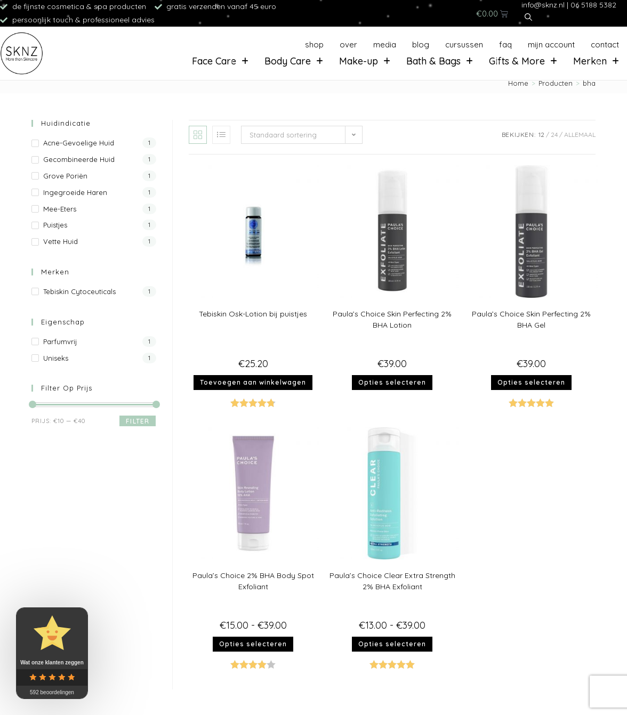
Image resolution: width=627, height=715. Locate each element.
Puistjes (55, 225)
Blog (420, 44)
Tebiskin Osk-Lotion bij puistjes (253, 314)
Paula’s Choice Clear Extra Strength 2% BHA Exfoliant (392, 581)
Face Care (220, 61)
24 (554, 135)
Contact (605, 44)
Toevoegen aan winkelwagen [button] (253, 382)
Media (384, 44)
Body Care (293, 61)
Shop (314, 44)
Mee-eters (59, 209)
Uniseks (55, 358)
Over (348, 44)
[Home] (518, 83)
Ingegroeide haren (75, 192)
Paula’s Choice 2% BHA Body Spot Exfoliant (253, 581)
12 (541, 135)
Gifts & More (523, 61)
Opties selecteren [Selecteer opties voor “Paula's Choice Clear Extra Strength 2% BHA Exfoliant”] (392, 644)
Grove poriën (65, 176)
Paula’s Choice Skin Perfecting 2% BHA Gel (531, 319)
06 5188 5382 (593, 5)
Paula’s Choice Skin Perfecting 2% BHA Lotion (392, 319)
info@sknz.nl (543, 5)
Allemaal (580, 135)
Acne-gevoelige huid (78, 143)
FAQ (505, 44)
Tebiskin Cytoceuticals (79, 291)
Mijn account (551, 44)
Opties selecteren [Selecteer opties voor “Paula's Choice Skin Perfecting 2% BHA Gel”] (531, 382)
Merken (596, 61)
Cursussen (464, 44)
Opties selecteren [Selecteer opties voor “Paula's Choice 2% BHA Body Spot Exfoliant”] (253, 644)
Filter (137, 421)
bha (589, 83)
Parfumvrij (60, 341)
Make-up (364, 61)
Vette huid (60, 241)
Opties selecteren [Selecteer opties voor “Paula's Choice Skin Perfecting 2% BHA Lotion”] (392, 382)
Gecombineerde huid (79, 159)
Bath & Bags (439, 61)
